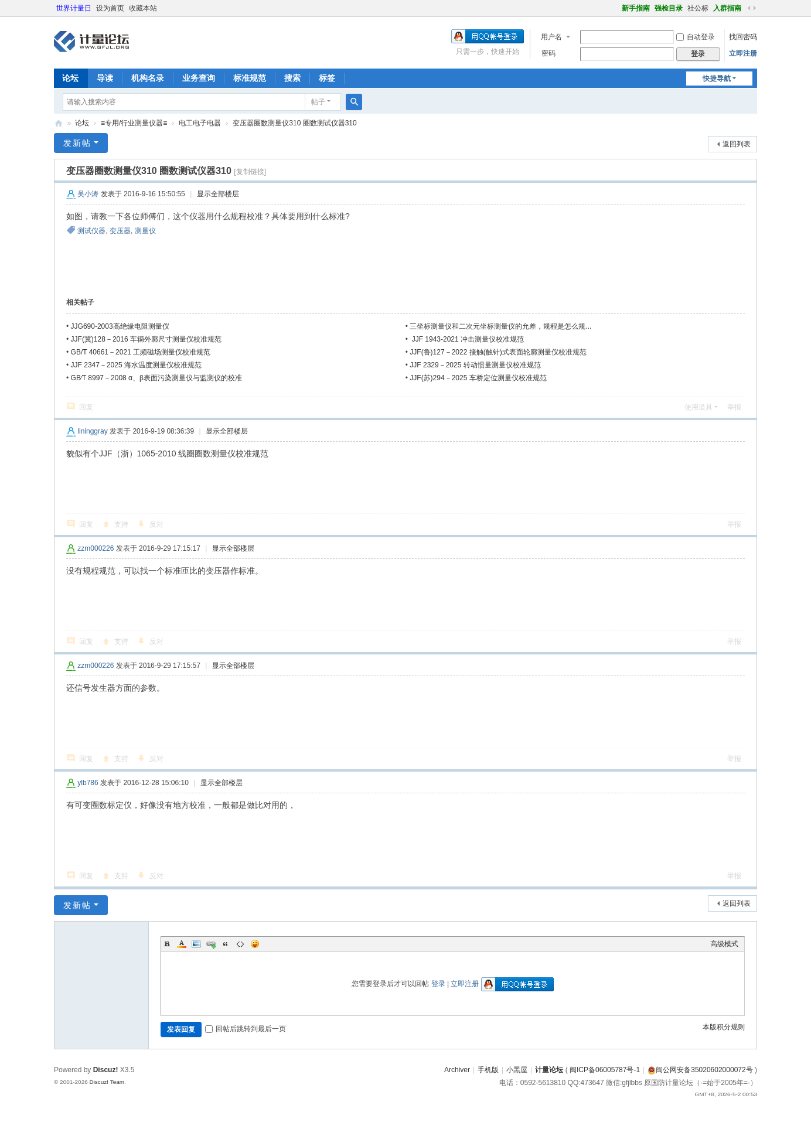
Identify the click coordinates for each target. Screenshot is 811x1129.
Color (182, 944)
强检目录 (669, 8)
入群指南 (727, 8)
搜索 (292, 78)
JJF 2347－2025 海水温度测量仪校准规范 (136, 365)
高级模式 (724, 944)
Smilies (255, 944)
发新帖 (77, 143)
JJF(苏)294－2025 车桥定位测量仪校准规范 (478, 378)
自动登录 (695, 37)
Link (211, 944)
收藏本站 (143, 8)
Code (240, 944)
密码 (548, 53)
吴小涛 (87, 194)
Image (196, 944)
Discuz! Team (106, 1082)
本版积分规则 (724, 1027)
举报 (734, 407)
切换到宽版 (752, 8)
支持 (121, 524)
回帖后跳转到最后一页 (245, 1029)
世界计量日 (73, 8)
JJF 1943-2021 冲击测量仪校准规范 (467, 339)
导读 (105, 78)
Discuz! (105, 1070)
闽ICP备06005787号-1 (605, 1070)
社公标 (697, 8)
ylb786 (87, 783)
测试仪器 (91, 231)
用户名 (551, 37)
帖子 (318, 102)
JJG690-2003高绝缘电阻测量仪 (120, 326)
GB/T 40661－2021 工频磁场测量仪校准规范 (141, 352)
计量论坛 (58, 123)
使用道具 (698, 407)
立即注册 (743, 53)
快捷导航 (717, 78)
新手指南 (636, 8)
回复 (86, 407)
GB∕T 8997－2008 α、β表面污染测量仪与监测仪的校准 (156, 378)
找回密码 (743, 37)
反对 (156, 524)
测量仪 (145, 231)
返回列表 (737, 144)
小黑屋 (516, 1070)
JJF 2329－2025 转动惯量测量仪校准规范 (475, 365)
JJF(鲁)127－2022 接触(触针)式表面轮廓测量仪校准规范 (498, 352)
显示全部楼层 (218, 194)
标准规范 (249, 78)
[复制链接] (250, 172)
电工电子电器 (200, 123)
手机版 (488, 1070)
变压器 (120, 231)
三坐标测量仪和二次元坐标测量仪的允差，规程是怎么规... (500, 326)
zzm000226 (95, 548)
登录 (438, 984)
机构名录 (147, 78)
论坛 (70, 78)
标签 (327, 78)
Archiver (457, 1070)
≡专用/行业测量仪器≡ (134, 123)
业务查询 (198, 78)
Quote (225, 944)
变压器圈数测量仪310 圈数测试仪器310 (294, 123)
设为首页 (110, 8)
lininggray (92, 431)
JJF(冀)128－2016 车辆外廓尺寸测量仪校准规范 (146, 339)
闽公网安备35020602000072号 (700, 1070)
